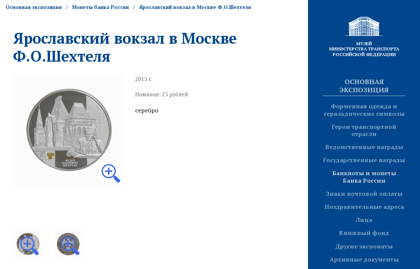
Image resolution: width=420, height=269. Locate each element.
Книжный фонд (364, 233)
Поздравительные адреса (364, 206)
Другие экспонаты (364, 246)
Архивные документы (364, 259)
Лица (364, 220)
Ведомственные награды (364, 147)
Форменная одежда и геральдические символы (364, 109)
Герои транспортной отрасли (364, 130)
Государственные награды (364, 160)
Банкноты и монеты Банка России (364, 176)
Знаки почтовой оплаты (364, 193)
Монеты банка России (100, 7)
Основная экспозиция (364, 85)
